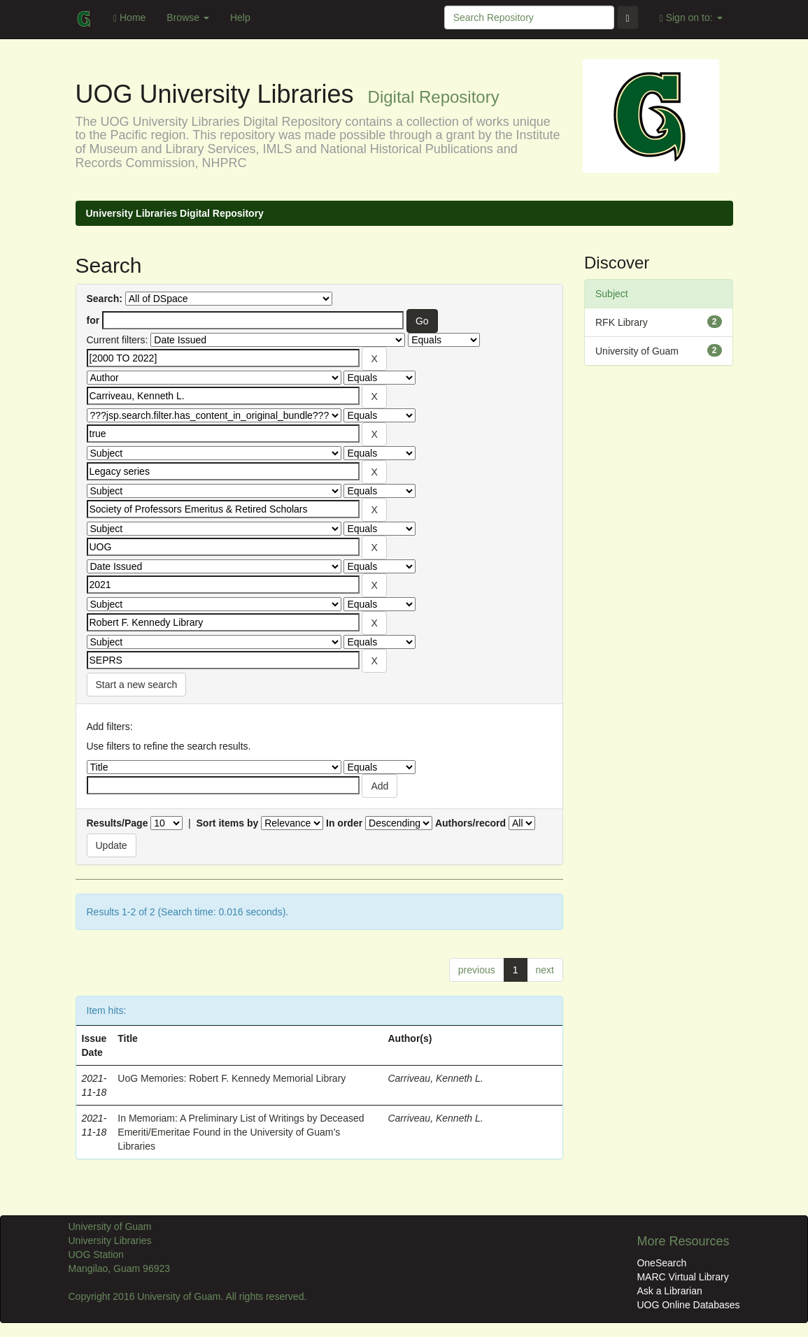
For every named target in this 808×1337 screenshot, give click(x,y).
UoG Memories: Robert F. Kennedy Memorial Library (232, 1078)
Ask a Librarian (669, 1290)
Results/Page (117, 823)
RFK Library (621, 322)
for (93, 320)
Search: (104, 298)
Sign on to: (691, 18)
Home (129, 18)
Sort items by (228, 823)
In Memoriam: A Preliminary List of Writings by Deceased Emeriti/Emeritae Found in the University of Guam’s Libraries (241, 1132)
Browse (187, 17)
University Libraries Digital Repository (175, 213)
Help (240, 17)
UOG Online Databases (688, 1304)
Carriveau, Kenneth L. (435, 1078)
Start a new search (137, 684)
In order (344, 823)
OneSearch (661, 1262)
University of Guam (637, 351)
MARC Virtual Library (682, 1276)
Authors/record (470, 823)
